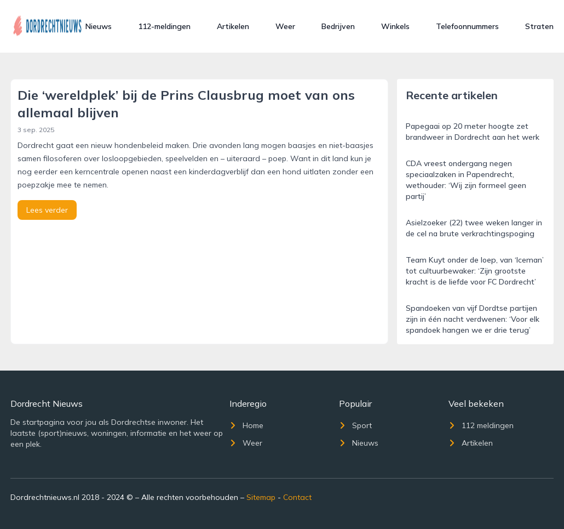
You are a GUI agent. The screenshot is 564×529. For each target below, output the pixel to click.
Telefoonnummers (467, 26)
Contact (297, 497)
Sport (355, 425)
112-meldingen (164, 26)
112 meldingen (481, 425)
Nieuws (98, 26)
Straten (539, 26)
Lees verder (47, 210)
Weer (285, 26)
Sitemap (260, 497)
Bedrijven (338, 26)
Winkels (395, 26)
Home (246, 425)
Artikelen (233, 26)
